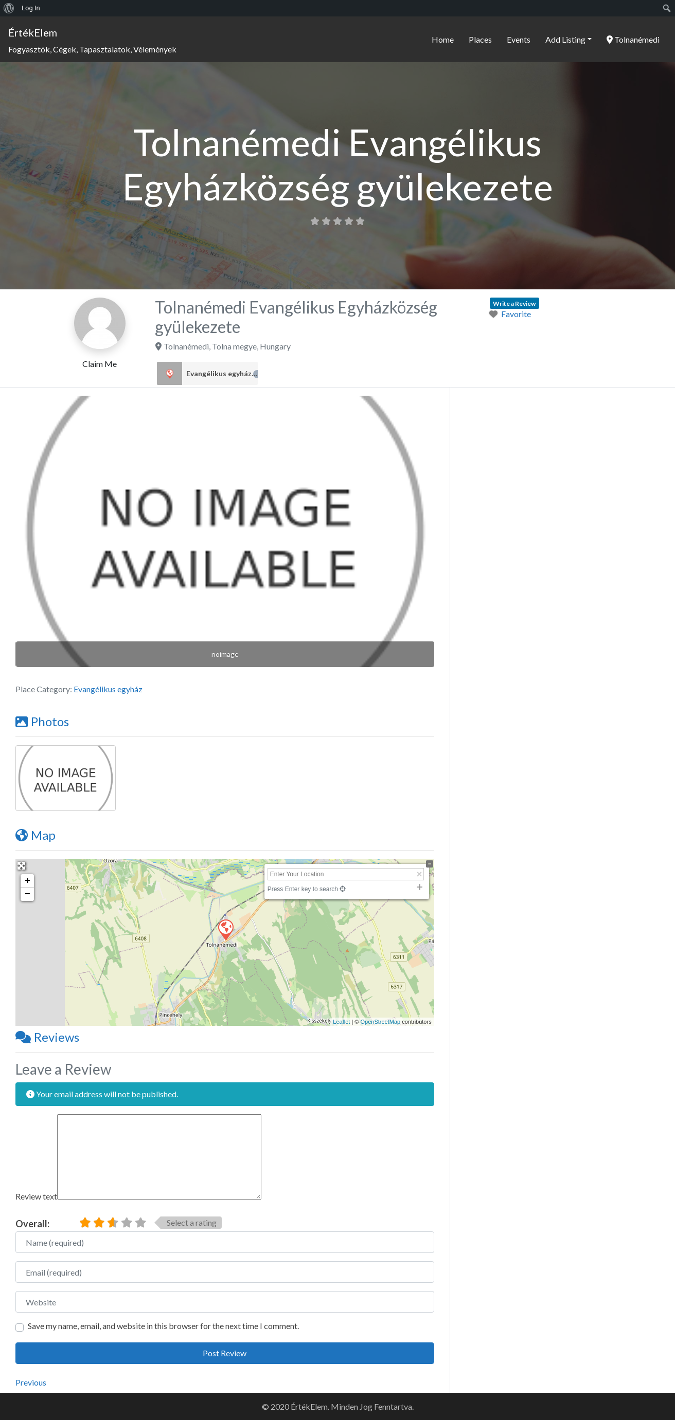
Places (480, 39)
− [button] (27, 894)
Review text (36, 1196)
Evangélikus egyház (222, 373)
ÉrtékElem (32, 32)
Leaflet (341, 1022)
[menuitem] (9, 8)
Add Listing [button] (565, 39)
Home (443, 39)
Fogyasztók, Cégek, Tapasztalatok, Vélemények (92, 49)
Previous (30, 1382)
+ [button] (27, 881)
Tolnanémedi (633, 39)
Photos (42, 721)
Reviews (47, 1036)
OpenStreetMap (380, 1022)
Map (35, 834)
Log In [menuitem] (31, 8)
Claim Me (99, 363)
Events (518, 39)
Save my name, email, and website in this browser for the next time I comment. (163, 1326)
